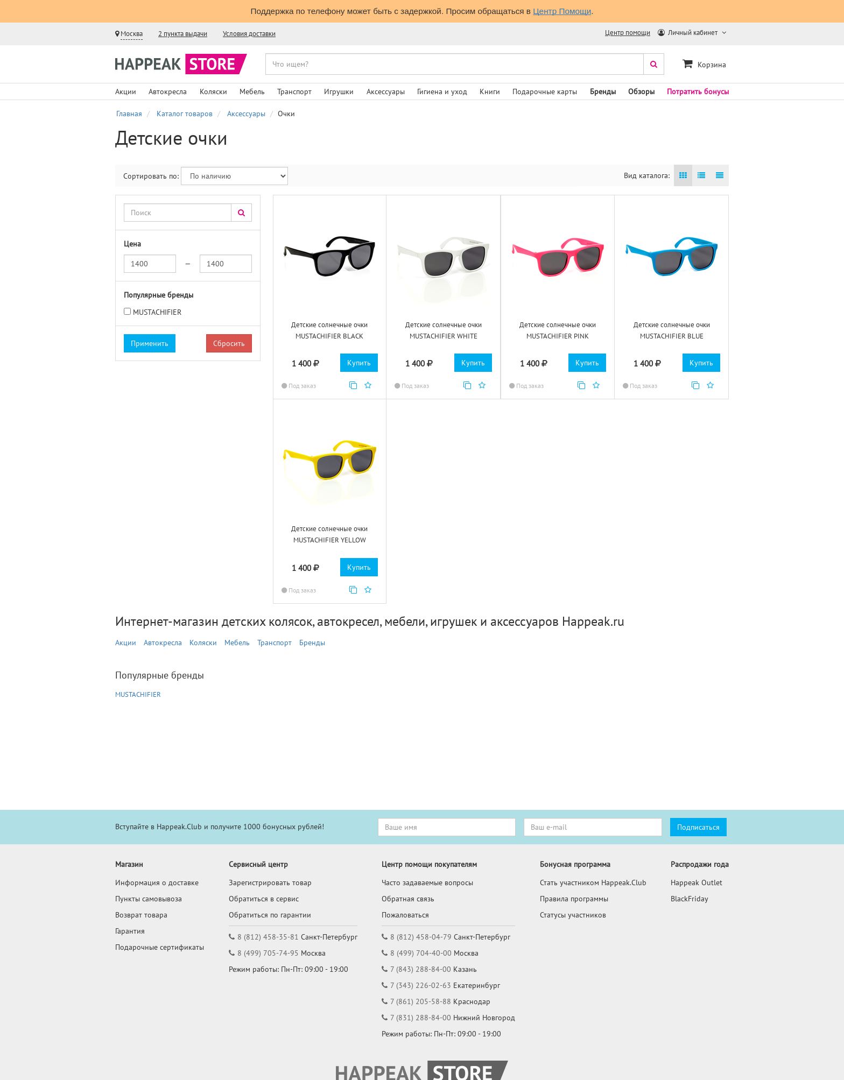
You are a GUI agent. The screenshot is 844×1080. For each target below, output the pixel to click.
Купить (359, 363)
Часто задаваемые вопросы (427, 882)
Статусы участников (573, 915)
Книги (490, 91)
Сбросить (229, 343)
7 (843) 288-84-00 (420, 969)
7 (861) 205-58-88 (420, 1001)
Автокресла (168, 91)
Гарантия (130, 931)
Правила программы (574, 898)
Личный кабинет (688, 32)
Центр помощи (627, 32)
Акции (125, 91)
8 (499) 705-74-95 (268, 953)
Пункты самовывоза (148, 898)
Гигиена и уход (442, 91)
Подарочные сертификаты (159, 947)
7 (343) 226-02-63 (420, 985)
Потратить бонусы (698, 91)
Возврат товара (141, 915)
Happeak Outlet (696, 882)
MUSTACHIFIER (157, 312)
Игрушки (339, 91)
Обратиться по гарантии (270, 915)
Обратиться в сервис (264, 898)
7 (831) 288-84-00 (420, 1017)
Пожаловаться (405, 915)
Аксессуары (386, 91)
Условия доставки (249, 33)
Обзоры (641, 91)
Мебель (252, 91)
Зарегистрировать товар (270, 882)
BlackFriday (689, 898)
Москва (132, 33)
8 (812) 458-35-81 (268, 937)
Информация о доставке (157, 882)
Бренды (603, 91)
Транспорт (294, 91)
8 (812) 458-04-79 (421, 937)
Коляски (213, 91)
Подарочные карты (544, 91)
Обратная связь (408, 898)
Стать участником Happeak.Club (593, 882)
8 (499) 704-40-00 (421, 953)
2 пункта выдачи (182, 33)
